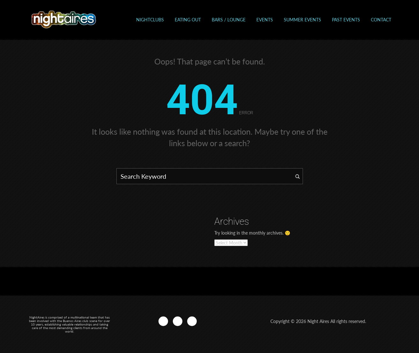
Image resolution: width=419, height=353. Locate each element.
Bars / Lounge (229, 19)
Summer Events (302, 19)
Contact (381, 19)
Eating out (188, 19)
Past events (346, 19)
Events (264, 19)
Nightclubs (150, 19)
